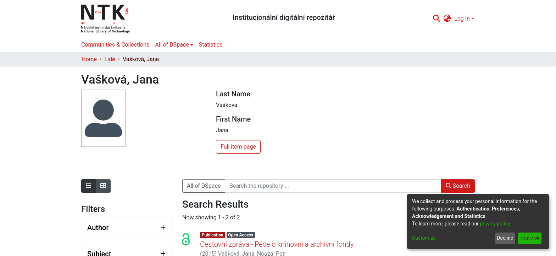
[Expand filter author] (126, 227)
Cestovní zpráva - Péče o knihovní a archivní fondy (277, 244)
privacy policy (495, 223)
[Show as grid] (103, 186)
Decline (505, 238)
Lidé (109, 59)
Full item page (238, 146)
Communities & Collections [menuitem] (115, 44)
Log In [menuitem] (462, 18)
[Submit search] (436, 19)
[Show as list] (88, 186)
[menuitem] (447, 19)
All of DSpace (204, 185)
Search (458, 185)
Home (89, 59)
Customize (423, 238)
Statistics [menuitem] (211, 44)
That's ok (529, 238)
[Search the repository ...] (333, 186)
